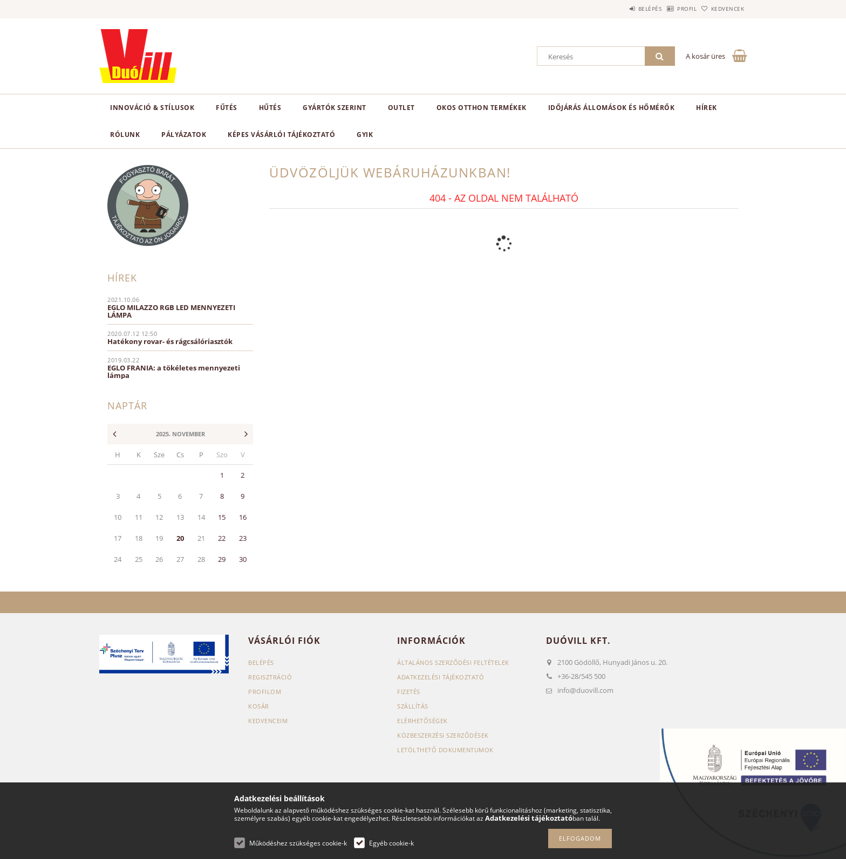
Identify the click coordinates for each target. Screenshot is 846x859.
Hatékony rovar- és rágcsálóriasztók (170, 341)
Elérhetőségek (422, 721)
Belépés (622, 8)
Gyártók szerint (334, 107)
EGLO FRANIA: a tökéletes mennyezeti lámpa (173, 371)
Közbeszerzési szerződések (443, 735)
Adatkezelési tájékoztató (440, 677)
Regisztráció (270, 677)
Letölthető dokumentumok (445, 750)
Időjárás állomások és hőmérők (611, 107)
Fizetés (408, 692)
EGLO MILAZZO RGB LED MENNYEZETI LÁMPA (171, 311)
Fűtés (226, 107)
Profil (670, 8)
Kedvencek (722, 8)
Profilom (264, 692)
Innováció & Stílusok (152, 107)
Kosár (258, 706)
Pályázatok (183, 134)
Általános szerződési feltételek (453, 662)
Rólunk (125, 134)
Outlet (401, 107)
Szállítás (412, 706)
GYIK (365, 134)
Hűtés (270, 107)
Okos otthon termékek (481, 107)
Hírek (706, 107)
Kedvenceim (268, 721)
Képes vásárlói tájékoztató (281, 134)
